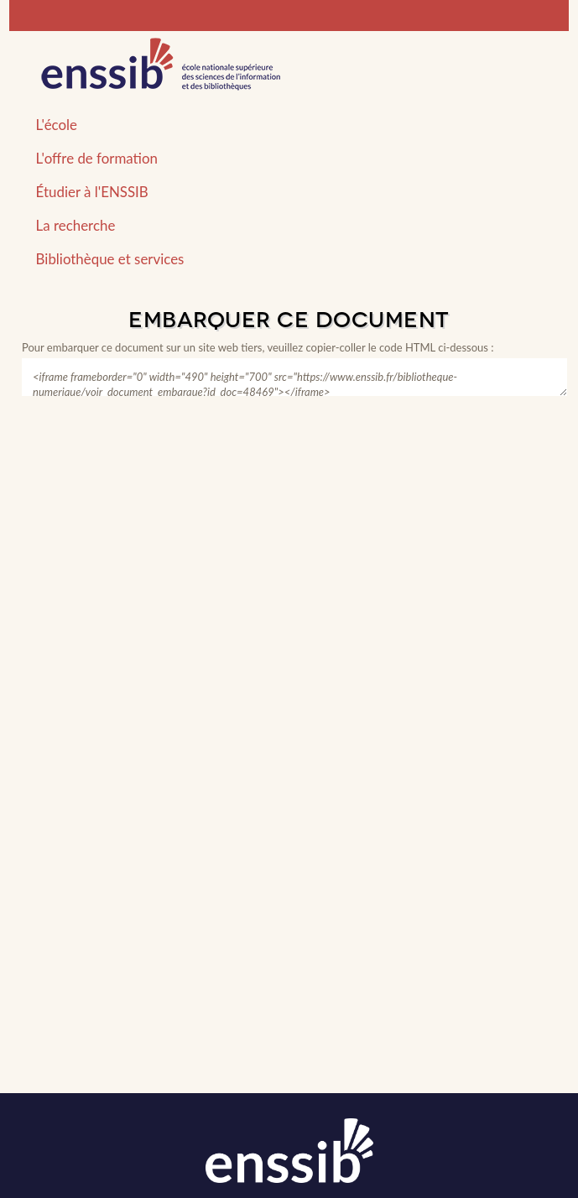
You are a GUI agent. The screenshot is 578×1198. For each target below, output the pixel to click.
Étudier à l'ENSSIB (92, 192)
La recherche (76, 225)
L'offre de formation (97, 158)
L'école (56, 124)
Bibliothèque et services (110, 259)
